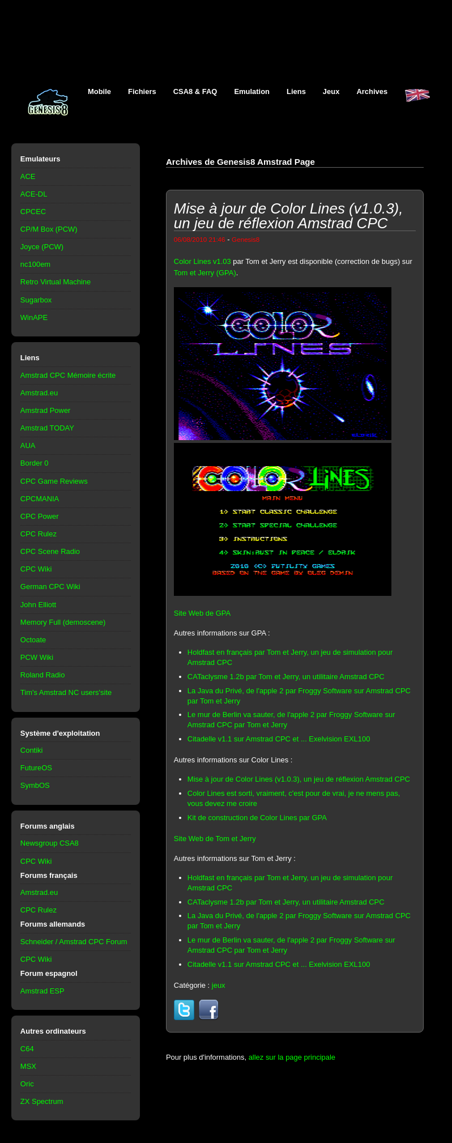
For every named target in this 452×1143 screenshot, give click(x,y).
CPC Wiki (36, 569)
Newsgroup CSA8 (49, 843)
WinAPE (34, 317)
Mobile (99, 91)
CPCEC (33, 211)
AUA (28, 445)
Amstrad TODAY (47, 428)
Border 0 (34, 463)
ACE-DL (34, 194)
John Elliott (38, 604)
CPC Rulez (38, 534)
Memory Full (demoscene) (62, 622)
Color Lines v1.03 (202, 261)
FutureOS (36, 768)
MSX (28, 1066)
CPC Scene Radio (50, 551)
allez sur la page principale (292, 1057)
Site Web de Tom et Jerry (215, 838)
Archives (371, 91)
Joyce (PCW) (41, 246)
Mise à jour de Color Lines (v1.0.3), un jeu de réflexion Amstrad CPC (298, 779)
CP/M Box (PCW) (49, 229)
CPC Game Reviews (54, 481)
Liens (296, 91)
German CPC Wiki (50, 586)
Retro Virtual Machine (55, 282)
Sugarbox (36, 300)
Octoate (33, 640)
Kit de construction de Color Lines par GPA (257, 817)
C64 (27, 1048)
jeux (218, 985)
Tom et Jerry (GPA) (205, 272)
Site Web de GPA (202, 613)
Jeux (331, 91)
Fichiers (142, 91)
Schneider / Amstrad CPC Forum (73, 941)
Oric (27, 1084)
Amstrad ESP (42, 991)
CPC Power (39, 516)
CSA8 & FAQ (195, 91)
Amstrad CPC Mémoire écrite (68, 375)
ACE (28, 176)
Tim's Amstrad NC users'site (66, 692)
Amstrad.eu (39, 393)
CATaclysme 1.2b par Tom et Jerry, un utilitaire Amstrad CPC (286, 676)
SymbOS (35, 785)
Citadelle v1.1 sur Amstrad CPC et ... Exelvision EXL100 (278, 739)
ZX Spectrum (41, 1101)
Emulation (252, 91)
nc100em (35, 264)
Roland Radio (42, 675)
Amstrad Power (45, 410)
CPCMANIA (39, 498)
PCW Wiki (36, 657)
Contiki (31, 750)
